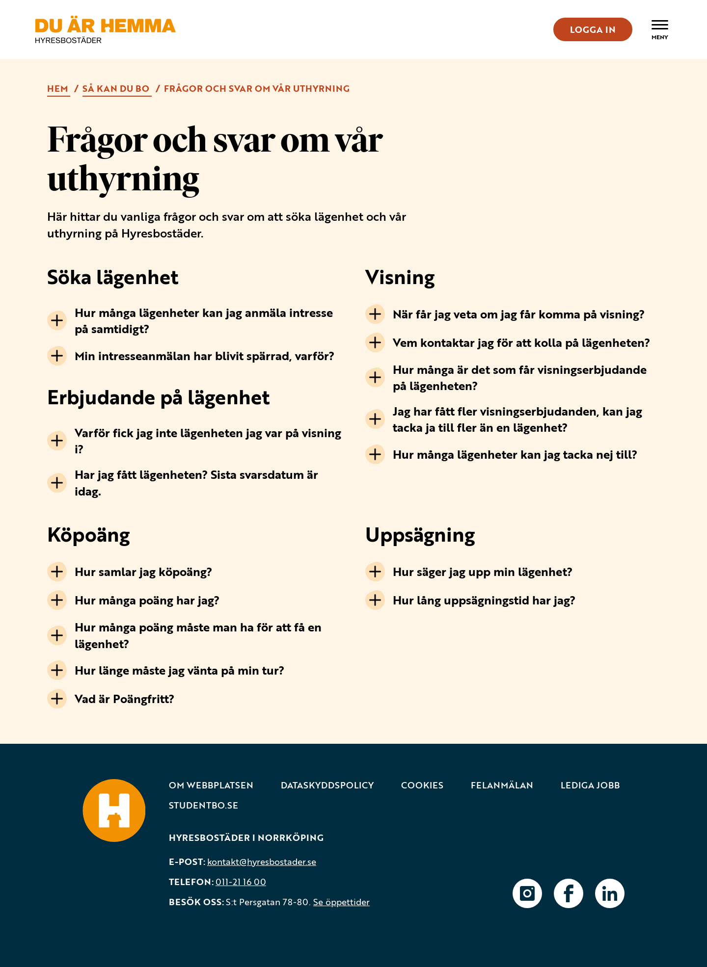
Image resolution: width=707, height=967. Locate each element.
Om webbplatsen (211, 785)
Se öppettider (341, 901)
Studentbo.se (203, 805)
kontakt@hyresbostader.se (261, 861)
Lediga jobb (590, 785)
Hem (58, 88)
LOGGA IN (593, 29)
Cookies (422, 785)
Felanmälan (502, 785)
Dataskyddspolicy (327, 785)
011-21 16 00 (241, 881)
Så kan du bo (117, 88)
